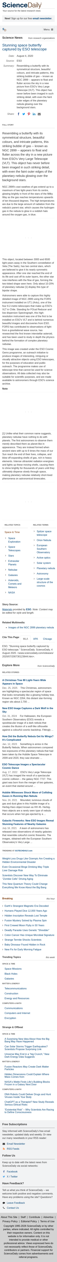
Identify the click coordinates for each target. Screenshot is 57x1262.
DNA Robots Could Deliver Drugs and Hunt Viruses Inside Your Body (28, 1095)
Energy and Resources (17, 998)
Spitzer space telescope (44, 533)
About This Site (9, 1217)
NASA (11, 592)
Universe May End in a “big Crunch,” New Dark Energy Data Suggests (27, 1055)
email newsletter (42, 18)
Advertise (48, 1217)
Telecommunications (16, 988)
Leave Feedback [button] (16, 1203)
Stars (11, 555)
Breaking (7, 898)
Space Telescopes (14, 549)
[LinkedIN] (34, 114)
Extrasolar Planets (13, 563)
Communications (14, 1008)
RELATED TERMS (40, 525)
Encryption (10, 1018)
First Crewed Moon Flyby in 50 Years (24, 925)
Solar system (44, 563)
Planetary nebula (46, 568)
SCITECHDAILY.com (23, 851)
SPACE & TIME (8, 964)
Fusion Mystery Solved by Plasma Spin (26, 920)
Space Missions (13, 968)
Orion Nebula (44, 540)
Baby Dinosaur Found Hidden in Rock (25, 944)
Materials (7, 609)
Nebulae (12, 570)
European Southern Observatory (43, 549)
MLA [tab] (25, 639)
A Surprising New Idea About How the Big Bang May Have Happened (27, 1040)
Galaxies (13, 575)
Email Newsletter (16, 1144)
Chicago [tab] (47, 639)
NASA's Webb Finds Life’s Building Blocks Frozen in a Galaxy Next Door (27, 1083)
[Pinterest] (29, 114)
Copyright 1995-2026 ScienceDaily (22, 1226)
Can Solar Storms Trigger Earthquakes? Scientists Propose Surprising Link (26, 1048)
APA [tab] (35, 639)
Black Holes (11, 973)
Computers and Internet (17, 1013)
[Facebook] (18, 114)
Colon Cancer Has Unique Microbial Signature (29, 935)
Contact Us (13, 1208)
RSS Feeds (13, 1149)
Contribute (34, 1217)
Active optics (43, 557)
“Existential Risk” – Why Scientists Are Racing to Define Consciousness (29, 1111)
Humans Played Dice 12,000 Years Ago (26, 910)
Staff (23, 1217)
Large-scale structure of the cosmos (45, 582)
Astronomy (42, 573)
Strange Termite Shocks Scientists (23, 939)
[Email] (39, 114)
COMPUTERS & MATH (11, 1003)
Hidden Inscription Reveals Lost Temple (26, 915)
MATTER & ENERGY (11, 984)
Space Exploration (14, 540)
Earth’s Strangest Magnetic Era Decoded (27, 906)
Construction (11, 993)
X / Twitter (12, 1176)
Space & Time (12, 532)
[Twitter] (24, 114)
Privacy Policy (10, 1221)
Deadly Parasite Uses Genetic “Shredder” (27, 930)
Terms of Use (47, 1221)
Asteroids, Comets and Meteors (14, 584)
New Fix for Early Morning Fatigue (23, 949)
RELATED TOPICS (12, 525)
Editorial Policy (29, 1221)
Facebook (12, 1171)
